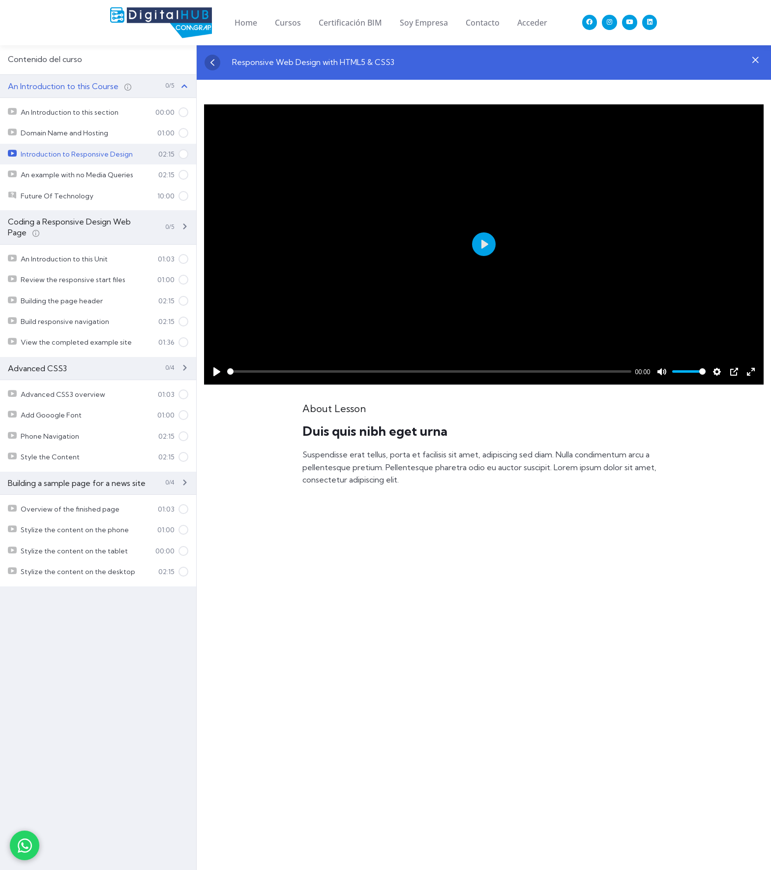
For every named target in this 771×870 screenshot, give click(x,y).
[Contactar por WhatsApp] (24, 845)
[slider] (429, 371)
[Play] (217, 372)
